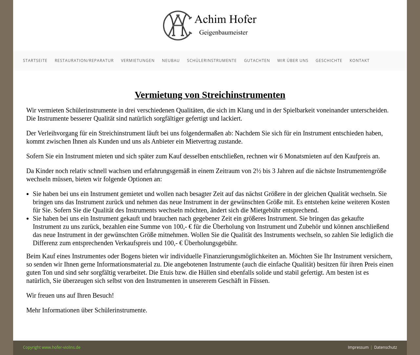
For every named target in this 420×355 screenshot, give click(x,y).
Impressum (358, 347)
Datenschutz (385, 347)
